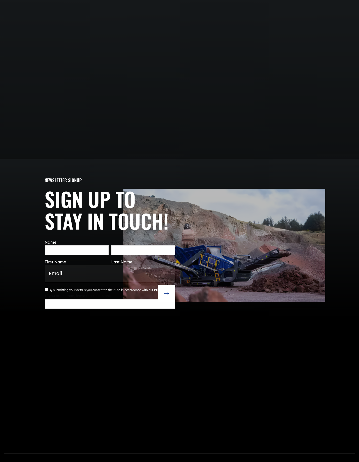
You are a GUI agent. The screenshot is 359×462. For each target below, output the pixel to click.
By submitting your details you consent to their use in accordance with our (110, 290)
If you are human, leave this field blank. (78, 296)
